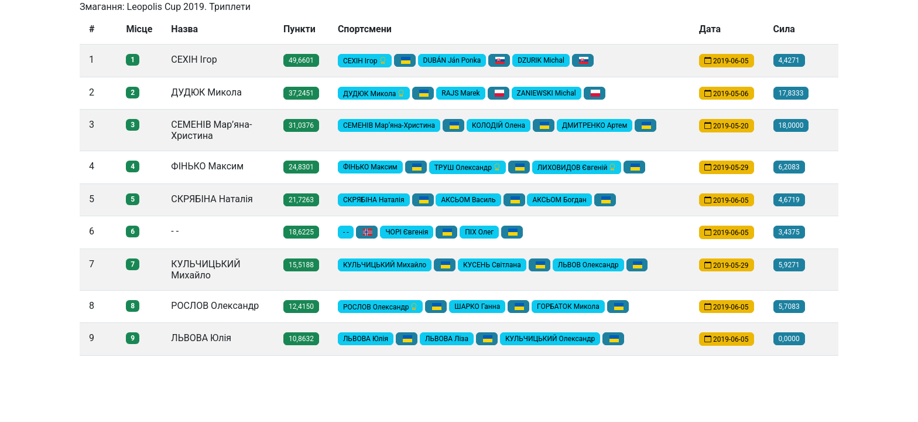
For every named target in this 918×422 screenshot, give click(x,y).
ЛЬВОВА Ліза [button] (446, 339)
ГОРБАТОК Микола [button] (568, 306)
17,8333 (791, 93)
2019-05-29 (726, 168)
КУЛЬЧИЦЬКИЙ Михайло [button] (384, 265)
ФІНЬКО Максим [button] (370, 167)
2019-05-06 (726, 93)
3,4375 (789, 232)
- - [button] (346, 232)
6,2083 (789, 167)
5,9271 (789, 265)
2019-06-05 (726, 61)
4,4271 (789, 60)
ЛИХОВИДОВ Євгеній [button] (576, 168)
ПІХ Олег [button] (479, 232)
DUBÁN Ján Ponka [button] (452, 60)
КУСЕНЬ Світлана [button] (492, 265)
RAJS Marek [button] (460, 93)
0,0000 (789, 339)
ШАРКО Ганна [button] (477, 306)
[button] (405, 60)
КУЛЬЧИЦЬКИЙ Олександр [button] (550, 339)
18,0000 (791, 125)
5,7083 (789, 306)
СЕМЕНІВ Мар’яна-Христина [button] (389, 125)
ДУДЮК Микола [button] (374, 93)
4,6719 (789, 200)
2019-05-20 (726, 126)
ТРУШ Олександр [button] (467, 168)
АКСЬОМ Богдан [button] (559, 200)
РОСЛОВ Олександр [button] (380, 306)
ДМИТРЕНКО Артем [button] (594, 125)
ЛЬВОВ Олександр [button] (588, 265)
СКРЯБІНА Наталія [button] (374, 200)
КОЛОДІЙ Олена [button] (498, 125)
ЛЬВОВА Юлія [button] (365, 339)
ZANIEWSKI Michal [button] (546, 93)
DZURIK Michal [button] (541, 60)
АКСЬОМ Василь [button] (468, 200)
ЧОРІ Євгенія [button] (406, 232)
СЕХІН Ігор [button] (364, 61)
